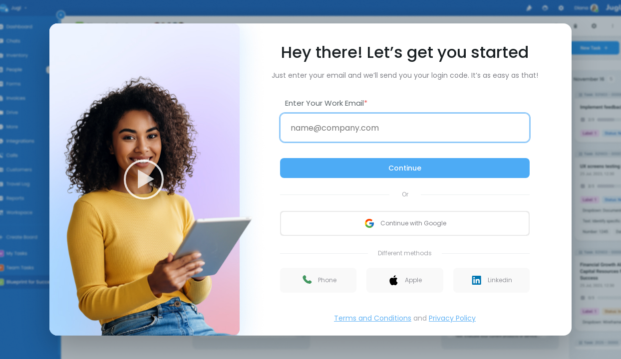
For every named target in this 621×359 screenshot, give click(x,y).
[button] (318, 280)
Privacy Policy (452, 318)
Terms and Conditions (372, 318)
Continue (404, 168)
